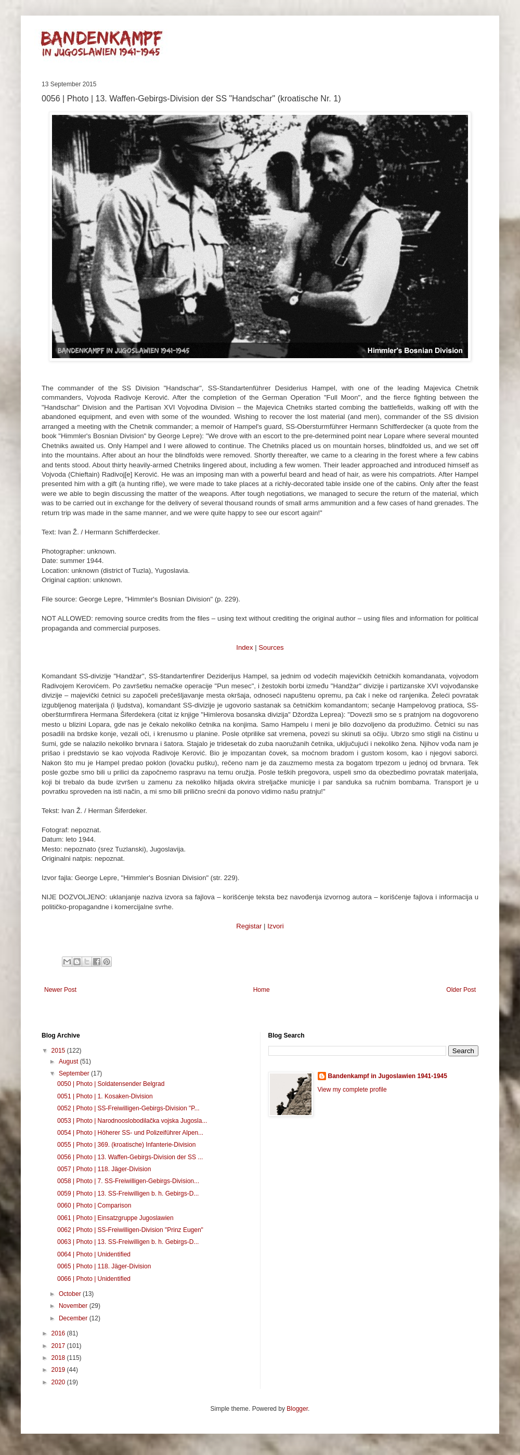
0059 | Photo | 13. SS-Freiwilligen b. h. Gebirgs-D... (128, 1193)
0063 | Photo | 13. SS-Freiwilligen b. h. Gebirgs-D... (128, 1242)
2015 (59, 1050)
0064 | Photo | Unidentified (94, 1254)
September (75, 1073)
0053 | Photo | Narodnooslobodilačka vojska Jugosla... (132, 1120)
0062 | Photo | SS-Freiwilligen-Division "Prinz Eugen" (130, 1230)
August (69, 1061)
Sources (270, 647)
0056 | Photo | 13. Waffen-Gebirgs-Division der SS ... (130, 1157)
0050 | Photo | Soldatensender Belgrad (110, 1083)
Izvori (275, 926)
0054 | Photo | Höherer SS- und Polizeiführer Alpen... (130, 1132)
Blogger (297, 1408)
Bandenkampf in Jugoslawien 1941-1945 (387, 1076)
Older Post (461, 989)
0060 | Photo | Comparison (94, 1205)
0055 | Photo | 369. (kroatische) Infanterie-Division (126, 1144)
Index (244, 647)
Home (261, 989)
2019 (59, 1369)
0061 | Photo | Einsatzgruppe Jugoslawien (115, 1218)
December (74, 1318)
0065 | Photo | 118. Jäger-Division (104, 1266)
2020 (59, 1382)
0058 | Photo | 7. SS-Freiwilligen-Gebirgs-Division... (128, 1181)
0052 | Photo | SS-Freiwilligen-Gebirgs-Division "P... (128, 1108)
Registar (249, 926)
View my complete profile (352, 1089)
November (74, 1305)
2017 (59, 1345)
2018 (59, 1357)
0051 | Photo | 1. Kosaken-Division (105, 1096)
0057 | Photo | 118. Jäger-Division (104, 1169)
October (71, 1293)
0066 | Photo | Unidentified (94, 1278)
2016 (59, 1333)
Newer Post (60, 989)
